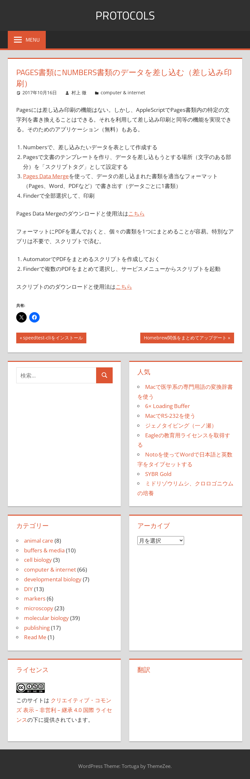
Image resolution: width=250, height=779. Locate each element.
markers (34, 598)
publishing (37, 627)
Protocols (125, 15)
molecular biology (46, 618)
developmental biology (52, 579)
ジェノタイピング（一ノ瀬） (181, 425)
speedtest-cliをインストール (53, 338)
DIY (28, 589)
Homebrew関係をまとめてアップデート (185, 338)
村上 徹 (78, 92)
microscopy (38, 608)
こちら (136, 213)
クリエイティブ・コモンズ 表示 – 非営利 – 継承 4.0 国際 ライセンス (64, 709)
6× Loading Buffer (167, 406)
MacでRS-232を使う (170, 415)
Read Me (35, 637)
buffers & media (44, 550)
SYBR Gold (158, 474)
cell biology (38, 559)
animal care (38, 540)
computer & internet (123, 92)
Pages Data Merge (46, 176)
